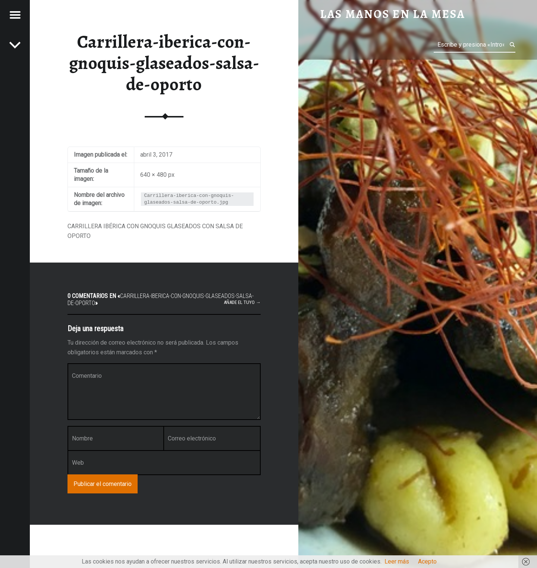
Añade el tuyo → (242, 302)
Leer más (396, 561)
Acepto (427, 561)
